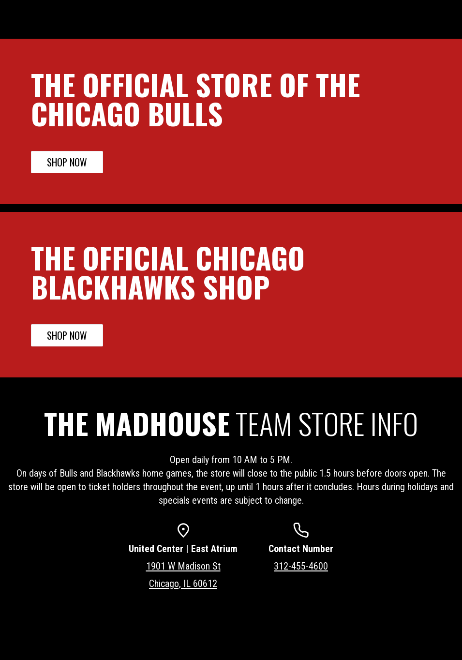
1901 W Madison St (183, 566)
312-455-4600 (301, 566)
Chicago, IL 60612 (183, 583)
